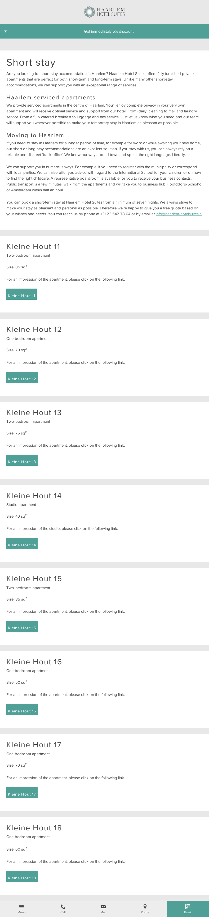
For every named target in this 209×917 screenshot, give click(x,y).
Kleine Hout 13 (22, 461)
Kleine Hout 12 (22, 379)
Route (145, 912)
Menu (21, 912)
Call (63, 912)
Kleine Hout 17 (22, 794)
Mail (103, 912)
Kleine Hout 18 (22, 878)
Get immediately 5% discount (109, 31)
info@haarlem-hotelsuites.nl (179, 214)
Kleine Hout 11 (21, 295)
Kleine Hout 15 (22, 628)
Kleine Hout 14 (22, 545)
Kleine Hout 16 (22, 711)
